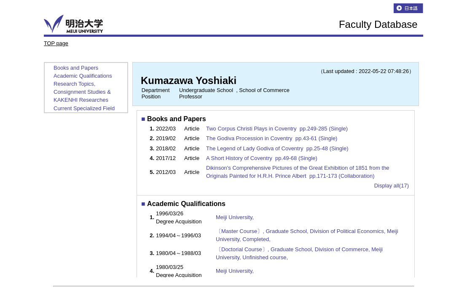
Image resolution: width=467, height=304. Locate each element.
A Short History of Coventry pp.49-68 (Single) (262, 158)
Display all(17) (391, 185)
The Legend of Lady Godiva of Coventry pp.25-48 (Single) (278, 148)
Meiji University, (235, 217)
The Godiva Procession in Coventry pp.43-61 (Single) (272, 138)
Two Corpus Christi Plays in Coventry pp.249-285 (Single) (277, 128)
